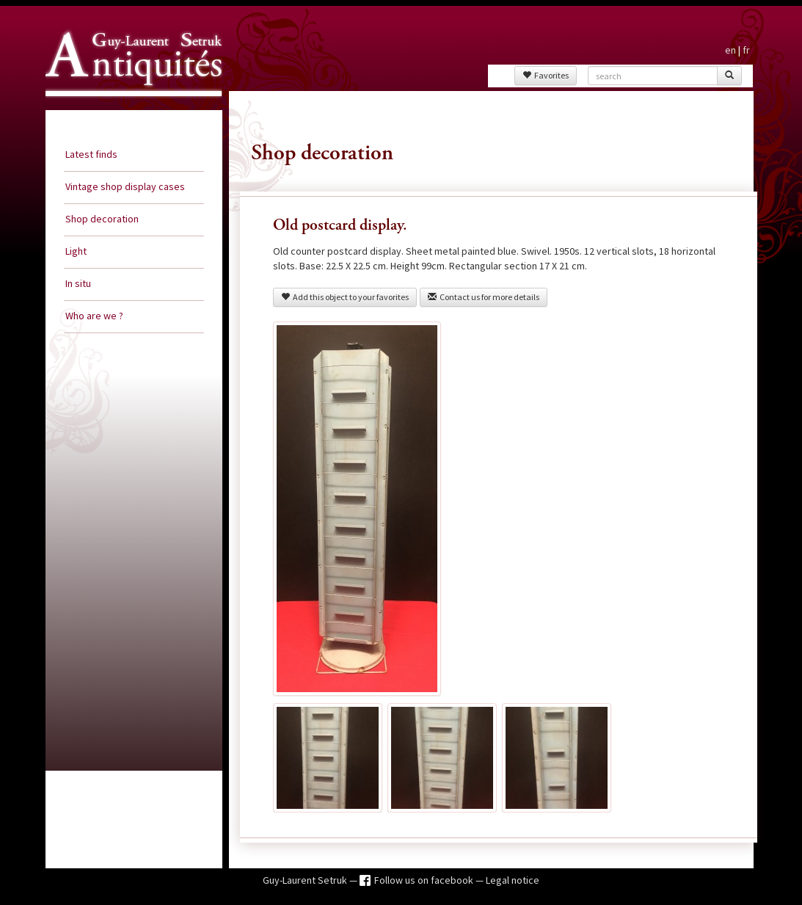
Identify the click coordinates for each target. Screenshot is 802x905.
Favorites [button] (545, 75)
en (730, 50)
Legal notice (512, 880)
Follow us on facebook (424, 880)
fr (746, 50)
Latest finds (91, 154)
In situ (78, 283)
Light (76, 251)
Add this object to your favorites (345, 296)
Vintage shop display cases (125, 186)
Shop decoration (102, 218)
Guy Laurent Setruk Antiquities (129, 109)
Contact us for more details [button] (483, 296)
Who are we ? (94, 315)
